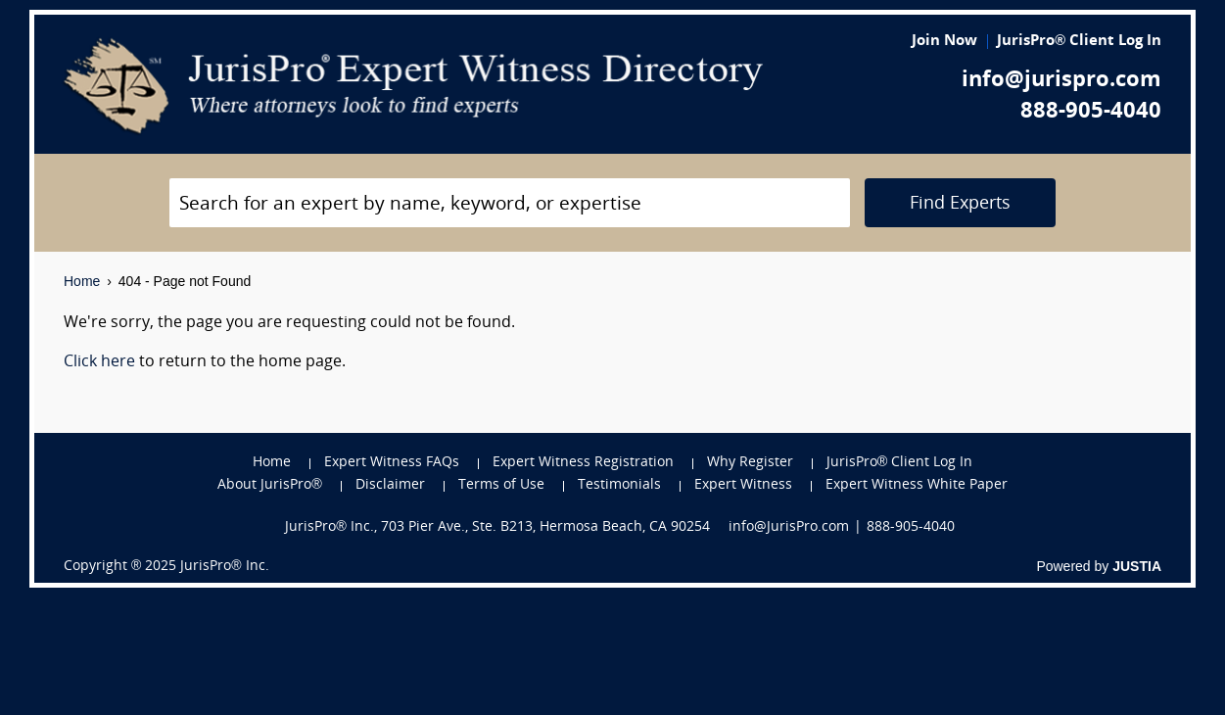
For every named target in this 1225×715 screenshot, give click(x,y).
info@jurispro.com (1061, 81)
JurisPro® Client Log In (1079, 41)
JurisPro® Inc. (224, 566)
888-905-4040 (1090, 112)
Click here (99, 362)
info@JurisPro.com (789, 527)
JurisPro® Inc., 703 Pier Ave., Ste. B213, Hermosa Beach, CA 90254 (497, 527)
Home (82, 281)
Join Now (944, 41)
